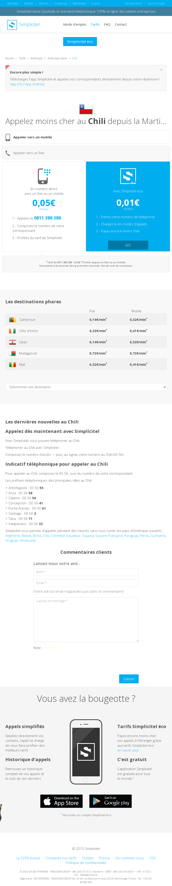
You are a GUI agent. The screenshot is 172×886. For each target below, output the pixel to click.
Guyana (88, 535)
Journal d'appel (156, 3)
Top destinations (133, 3)
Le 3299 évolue (28, 858)
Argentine (12, 535)
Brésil (37, 535)
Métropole (12, 3)
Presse (104, 858)
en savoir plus (128, 750)
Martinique (79, 3)
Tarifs (94, 24)
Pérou (144, 535)
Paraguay (131, 535)
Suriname (158, 535)
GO (128, 245)
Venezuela (27, 540)
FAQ (107, 24)
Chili (46, 535)
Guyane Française (109, 535)
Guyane (95, 3)
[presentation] (67, 662)
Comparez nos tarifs (61, 858)
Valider (129, 678)
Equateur (74, 535)
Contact (121, 24)
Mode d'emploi (74, 24)
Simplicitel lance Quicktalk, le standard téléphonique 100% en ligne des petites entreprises (86, 11)
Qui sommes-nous (129, 858)
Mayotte (28, 3)
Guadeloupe (60, 3)
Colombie (58, 535)
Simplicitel (23, 24)
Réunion (43, 3)
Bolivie (26, 535)
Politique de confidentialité (86, 862)
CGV (152, 858)
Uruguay (11, 540)
